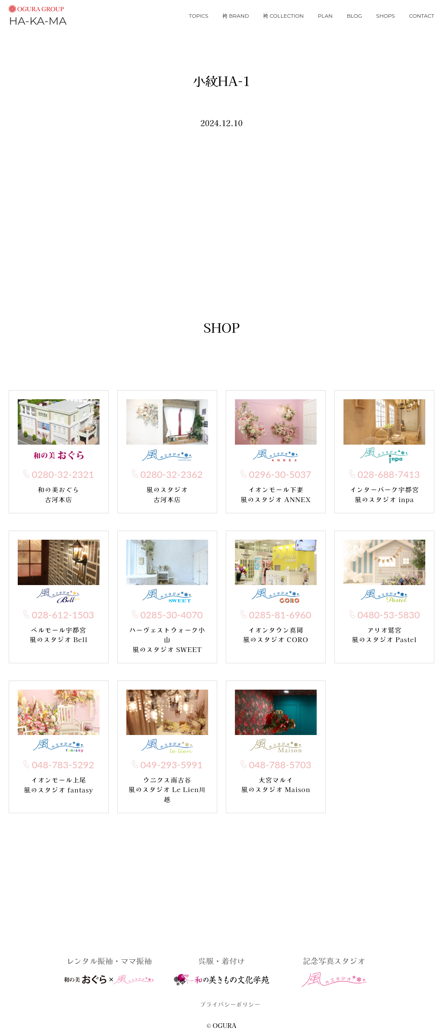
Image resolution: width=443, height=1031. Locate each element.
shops (385, 16)
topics (199, 16)
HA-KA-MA (37, 14)
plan (325, 16)
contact (421, 16)
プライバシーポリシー (230, 1004)
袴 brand (235, 16)
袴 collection (283, 16)
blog (354, 16)
